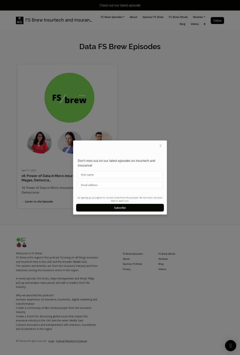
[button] (160, 145)
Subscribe (120, 207)
